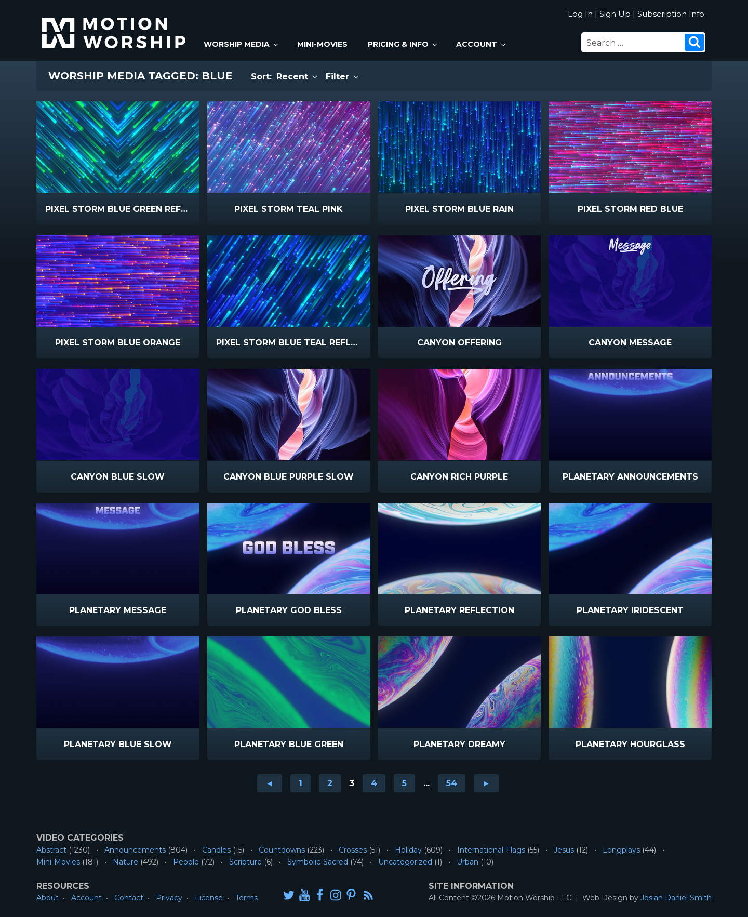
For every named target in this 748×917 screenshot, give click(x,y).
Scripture (245, 862)
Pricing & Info (403, 44)
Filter (343, 77)
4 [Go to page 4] (374, 783)
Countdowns (282, 850)
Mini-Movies (322, 44)
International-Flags (491, 850)
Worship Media (241, 44)
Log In (580, 14)
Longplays (621, 850)
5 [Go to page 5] (404, 783)
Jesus (564, 850)
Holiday (408, 850)
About (47, 897)
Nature (125, 862)
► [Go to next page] (486, 783)
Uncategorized (405, 862)
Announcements (135, 850)
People (186, 862)
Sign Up (615, 14)
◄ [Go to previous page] (269, 783)
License (209, 897)
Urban (467, 862)
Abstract (51, 850)
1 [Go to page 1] (300, 783)
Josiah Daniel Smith (676, 897)
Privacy (169, 897)
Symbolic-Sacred (317, 862)
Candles (216, 850)
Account (481, 44)
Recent (297, 77)
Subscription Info (670, 14)
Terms (246, 897)
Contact (128, 897)
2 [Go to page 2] (329, 783)
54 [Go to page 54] (451, 783)
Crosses (353, 850)
